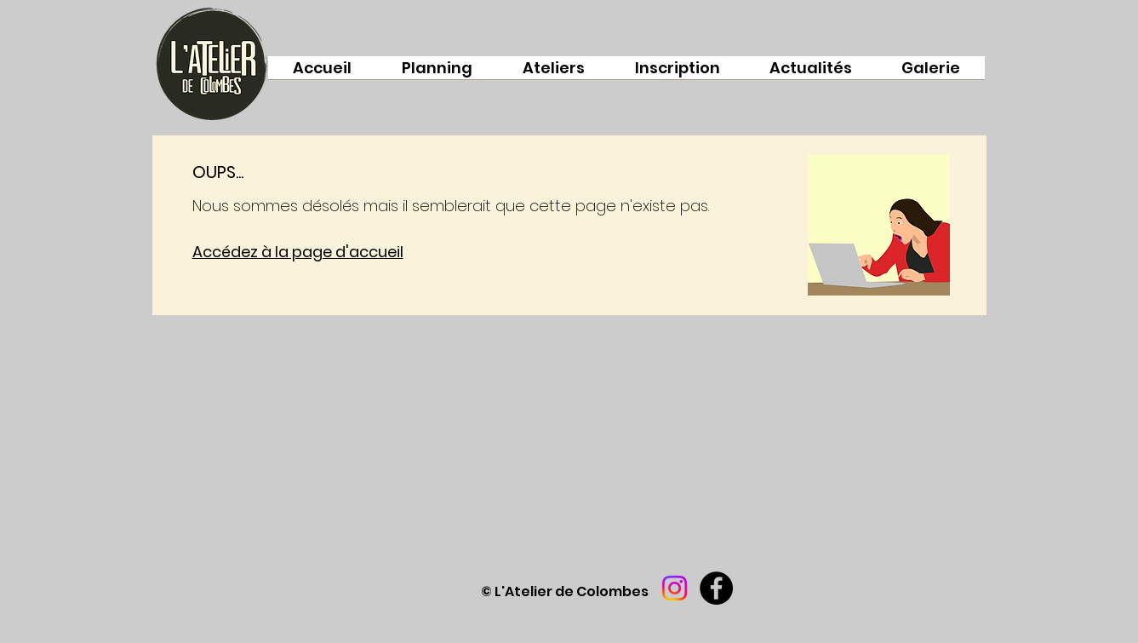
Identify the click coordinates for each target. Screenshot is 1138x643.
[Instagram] (674, 588)
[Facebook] (716, 588)
